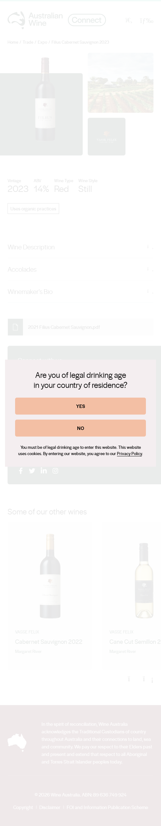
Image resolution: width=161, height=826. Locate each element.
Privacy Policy (129, 453)
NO (80, 428)
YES (80, 406)
